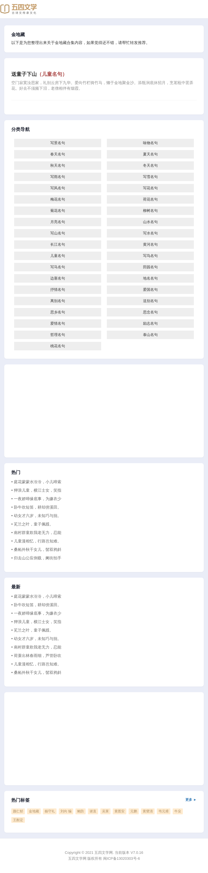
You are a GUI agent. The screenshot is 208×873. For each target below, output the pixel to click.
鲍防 (80, 811)
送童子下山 (39, 74)
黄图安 (119, 811)
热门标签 (104, 800)
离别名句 (57, 301)
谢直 (93, 811)
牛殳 (177, 811)
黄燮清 (148, 811)
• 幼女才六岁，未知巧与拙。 (36, 515)
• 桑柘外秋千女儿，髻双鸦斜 (36, 549)
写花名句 (150, 188)
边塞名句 (57, 278)
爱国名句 (150, 289)
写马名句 (57, 267)
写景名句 (57, 143)
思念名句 (150, 312)
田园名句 (150, 267)
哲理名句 (57, 335)
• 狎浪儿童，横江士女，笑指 (36, 490)
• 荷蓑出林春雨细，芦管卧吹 (36, 655)
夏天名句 (150, 154)
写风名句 (57, 188)
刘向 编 (66, 811)
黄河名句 (150, 244)
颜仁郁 (18, 811)
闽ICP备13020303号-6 (121, 858)
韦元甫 (164, 811)
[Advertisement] (104, 410)
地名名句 (150, 278)
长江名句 (57, 244)
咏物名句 (150, 143)
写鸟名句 (150, 256)
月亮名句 (57, 222)
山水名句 (150, 222)
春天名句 (57, 154)
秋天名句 (57, 165)
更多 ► (191, 800)
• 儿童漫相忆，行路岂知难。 (36, 541)
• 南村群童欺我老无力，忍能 (36, 532)
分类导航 (20, 129)
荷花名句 (150, 199)
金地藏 (18, 34)
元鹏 (133, 811)
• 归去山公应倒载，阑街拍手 (36, 558)
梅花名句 (57, 199)
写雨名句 (57, 177)
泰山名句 (150, 335)
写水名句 (150, 233)
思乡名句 (57, 312)
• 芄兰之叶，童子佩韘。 (32, 524)
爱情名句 (57, 323)
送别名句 (150, 301)
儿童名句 (57, 256)
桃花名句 (57, 346)
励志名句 (150, 323)
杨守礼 (50, 811)
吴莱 (105, 811)
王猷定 (18, 820)
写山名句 (57, 233)
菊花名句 (57, 210)
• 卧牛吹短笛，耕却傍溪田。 (36, 507)
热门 (15, 472)
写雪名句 (150, 177)
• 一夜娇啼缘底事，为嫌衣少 (36, 498)
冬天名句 (150, 165)
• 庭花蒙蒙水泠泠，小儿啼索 (36, 482)
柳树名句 (150, 210)
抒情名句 (57, 289)
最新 (15, 587)
